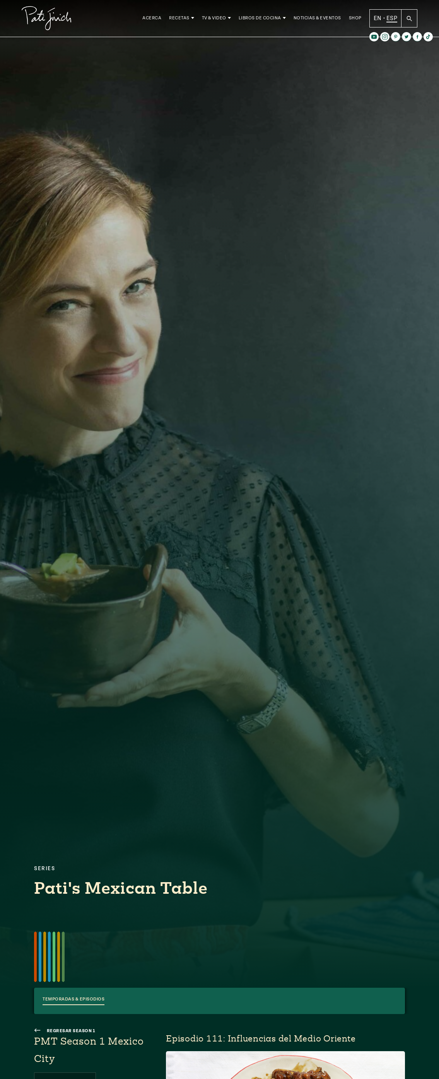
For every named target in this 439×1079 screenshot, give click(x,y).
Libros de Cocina (260, 19)
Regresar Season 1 (65, 1030)
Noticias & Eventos (317, 19)
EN (378, 18)
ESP (391, 18)
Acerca (151, 19)
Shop (355, 19)
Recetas (179, 19)
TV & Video (214, 19)
